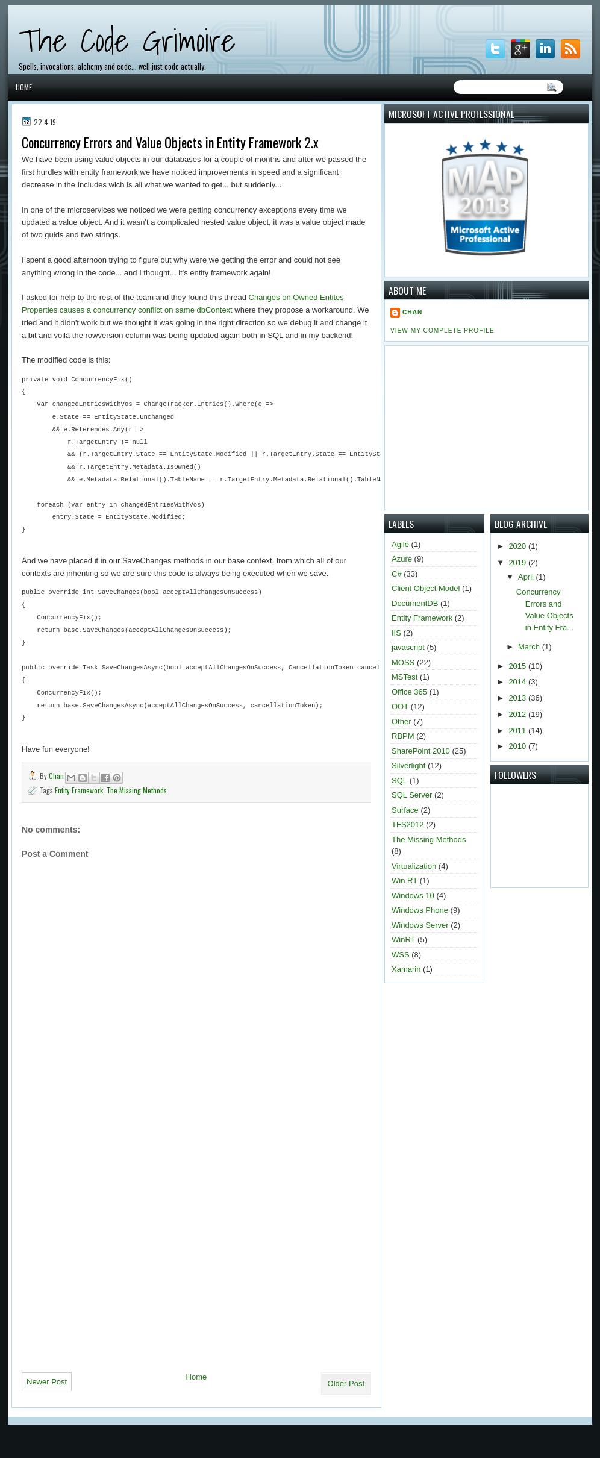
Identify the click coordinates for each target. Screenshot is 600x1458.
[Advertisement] (123, 1240)
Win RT (404, 880)
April (527, 576)
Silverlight (408, 765)
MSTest (404, 676)
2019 (518, 562)
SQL (399, 780)
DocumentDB (415, 603)
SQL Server (412, 794)
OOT (400, 706)
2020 (518, 546)
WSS (401, 954)
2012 (518, 714)
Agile (400, 544)
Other (401, 721)
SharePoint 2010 (421, 751)
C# (397, 573)
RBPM (403, 735)
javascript (408, 647)
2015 (518, 666)
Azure (402, 558)
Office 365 (409, 691)
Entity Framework (79, 790)
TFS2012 (407, 824)
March (530, 646)
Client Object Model (426, 588)
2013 (518, 697)
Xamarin (406, 969)
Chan (57, 776)
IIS (396, 632)
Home (24, 87)
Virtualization (414, 866)
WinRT (403, 939)
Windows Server (420, 925)
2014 (518, 681)
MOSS (403, 662)
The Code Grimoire (127, 40)
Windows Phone (420, 910)
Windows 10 (413, 895)
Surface (405, 810)
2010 (518, 746)
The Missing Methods (137, 790)
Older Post (346, 1383)
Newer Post (47, 1381)
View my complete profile (442, 330)
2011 (518, 730)
